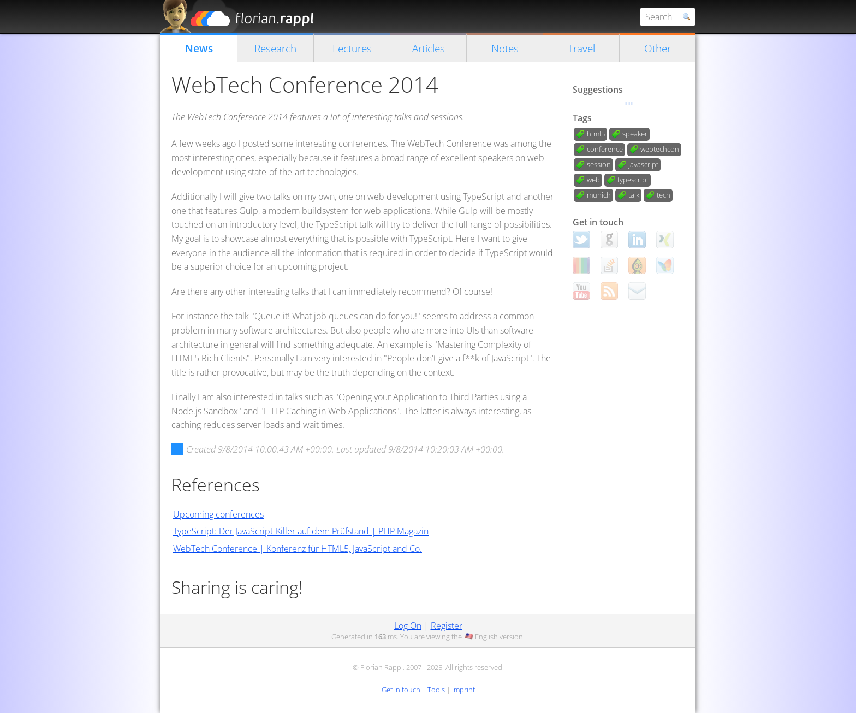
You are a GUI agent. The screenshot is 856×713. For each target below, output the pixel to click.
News (199, 48)
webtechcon (659, 149)
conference (605, 149)
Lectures (352, 48)
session (599, 164)
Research (275, 48)
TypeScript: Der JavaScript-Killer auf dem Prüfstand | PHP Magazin (301, 531)
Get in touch (401, 689)
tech (663, 195)
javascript (643, 164)
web (593, 180)
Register (446, 626)
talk (633, 195)
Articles (428, 48)
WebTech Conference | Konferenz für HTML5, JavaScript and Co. (297, 549)
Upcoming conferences (218, 514)
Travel (581, 48)
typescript (633, 180)
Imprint (463, 689)
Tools (436, 689)
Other (657, 48)
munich (599, 195)
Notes (505, 48)
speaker (634, 134)
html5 (596, 134)
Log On (407, 626)
